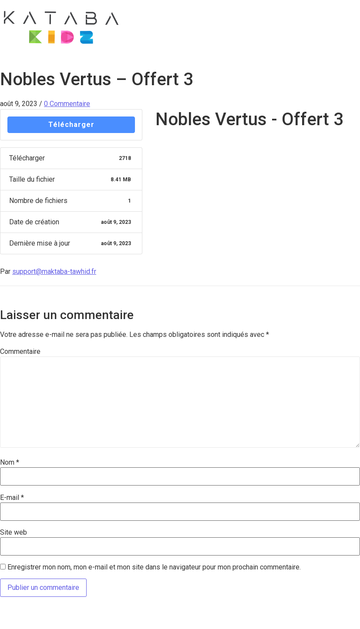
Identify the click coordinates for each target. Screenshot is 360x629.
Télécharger (71, 124)
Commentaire (20, 351)
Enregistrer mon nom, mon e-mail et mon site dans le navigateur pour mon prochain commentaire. (154, 567)
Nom (9, 462)
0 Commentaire (67, 104)
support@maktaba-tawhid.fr (54, 271)
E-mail (12, 497)
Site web (13, 532)
